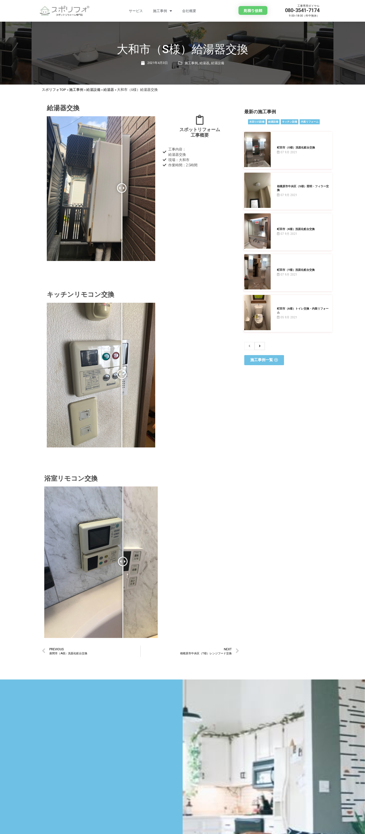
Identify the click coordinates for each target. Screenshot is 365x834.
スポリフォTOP (54, 90)
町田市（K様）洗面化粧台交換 (296, 229)
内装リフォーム (309, 121)
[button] (252, 10)
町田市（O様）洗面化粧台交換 (296, 147)
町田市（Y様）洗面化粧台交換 (296, 270)
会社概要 (189, 11)
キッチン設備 (289, 121)
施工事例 (162, 11)
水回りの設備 (256, 121)
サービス (136, 11)
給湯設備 (217, 63)
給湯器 (204, 63)
